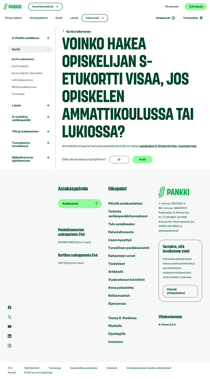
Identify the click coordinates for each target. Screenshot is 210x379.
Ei (119, 159)
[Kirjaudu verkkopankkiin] (196, 6)
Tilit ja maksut (13, 18)
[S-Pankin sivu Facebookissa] (9, 308)
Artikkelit (115, 272)
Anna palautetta (121, 287)
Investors (115, 342)
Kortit (59, 18)
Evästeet (112, 368)
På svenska (172, 6)
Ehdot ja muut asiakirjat (38, 372)
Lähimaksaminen (22, 80)
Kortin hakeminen (23, 59)
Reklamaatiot (119, 295)
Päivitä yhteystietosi (176, 291)
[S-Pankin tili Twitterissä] (9, 318)
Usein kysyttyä (120, 240)
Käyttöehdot (31, 368)
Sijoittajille (117, 334)
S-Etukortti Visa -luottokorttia (168, 146)
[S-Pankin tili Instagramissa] (9, 346)
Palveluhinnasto (121, 232)
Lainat (74, 18)
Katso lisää (92, 18)
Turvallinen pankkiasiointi (128, 248)
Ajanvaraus (117, 303)
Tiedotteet (116, 264)
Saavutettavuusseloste (83, 368)
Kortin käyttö (20, 66)
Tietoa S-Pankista (122, 318)
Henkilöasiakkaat (43, 6)
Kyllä (142, 159)
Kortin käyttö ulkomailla (27, 73)
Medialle (115, 326)
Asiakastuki (165, 18)
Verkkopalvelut (39, 18)
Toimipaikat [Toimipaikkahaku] (193, 18)
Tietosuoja (55, 368)
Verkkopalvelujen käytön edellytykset (148, 368)
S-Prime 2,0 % (167, 324)
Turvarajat (18, 94)
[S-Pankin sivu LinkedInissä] (9, 337)
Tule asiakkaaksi (121, 224)
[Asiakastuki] (80, 203)
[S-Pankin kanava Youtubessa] (9, 327)
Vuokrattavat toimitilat (126, 279)
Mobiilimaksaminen (24, 87)
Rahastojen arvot (121, 256)
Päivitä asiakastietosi (125, 203)
